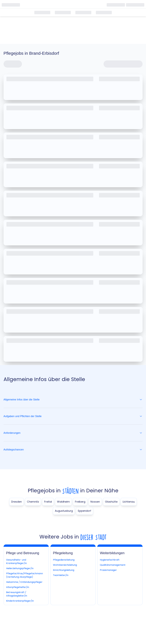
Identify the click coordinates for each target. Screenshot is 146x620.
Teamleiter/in (60, 575)
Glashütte (111, 501)
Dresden (16, 501)
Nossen (95, 501)
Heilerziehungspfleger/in (19, 568)
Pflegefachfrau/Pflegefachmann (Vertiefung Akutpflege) (24, 575)
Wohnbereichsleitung (65, 565)
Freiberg (80, 501)
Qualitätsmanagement (112, 565)
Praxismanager (108, 570)
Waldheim (63, 501)
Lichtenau (129, 501)
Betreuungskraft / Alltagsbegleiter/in (16, 594)
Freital (48, 501)
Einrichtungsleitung (63, 570)
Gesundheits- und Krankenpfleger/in (16, 561)
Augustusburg (64, 511)
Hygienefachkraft (110, 559)
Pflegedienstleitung (63, 559)
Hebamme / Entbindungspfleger (24, 582)
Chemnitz (33, 501)
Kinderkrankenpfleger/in (20, 600)
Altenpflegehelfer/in (17, 587)
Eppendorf (84, 511)
